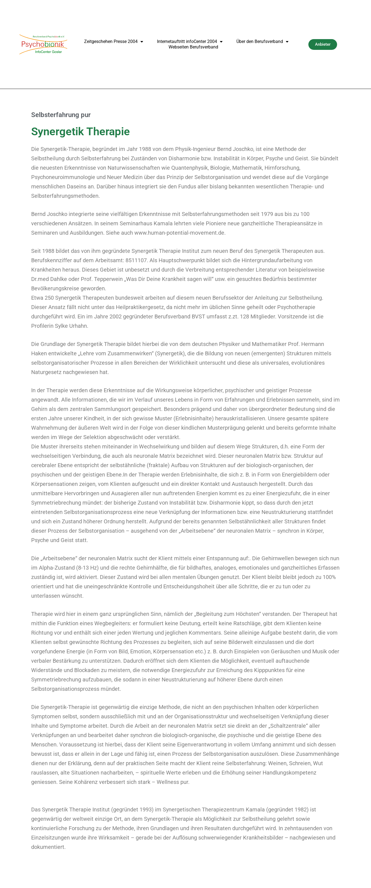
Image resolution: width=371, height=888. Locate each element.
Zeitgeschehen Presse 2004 (113, 41)
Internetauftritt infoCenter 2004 (190, 41)
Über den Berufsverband (262, 41)
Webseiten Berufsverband (193, 47)
